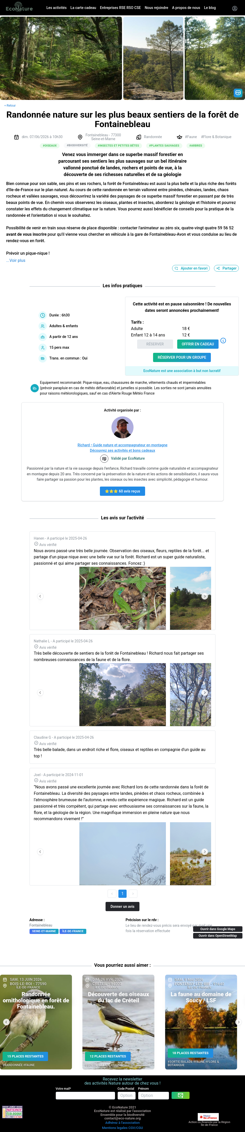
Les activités (56, 8)
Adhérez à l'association (122, 1123)
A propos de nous (186, 8)
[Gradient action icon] (238, 93)
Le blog (210, 8)
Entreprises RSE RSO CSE (120, 8)
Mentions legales (114, 1128)
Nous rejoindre (156, 8)
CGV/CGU (135, 1128)
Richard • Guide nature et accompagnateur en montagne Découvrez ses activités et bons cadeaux (122, 447)
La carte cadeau (83, 8)
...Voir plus (15, 260)
